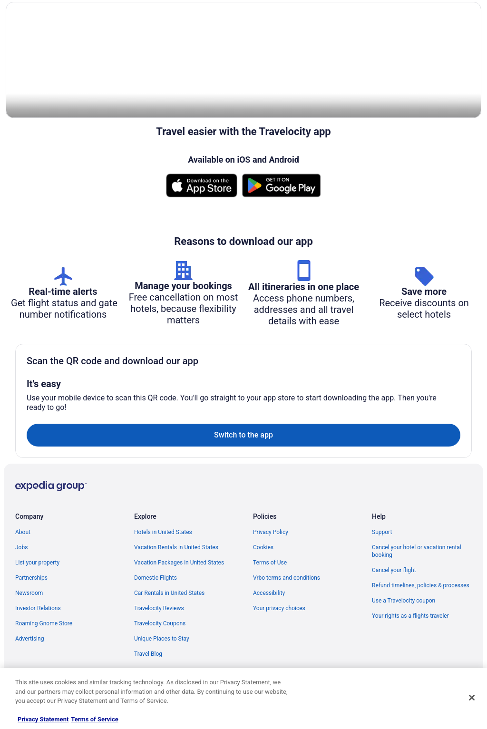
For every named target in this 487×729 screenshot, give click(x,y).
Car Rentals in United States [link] (169, 593)
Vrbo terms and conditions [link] (286, 578)
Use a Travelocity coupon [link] (403, 601)
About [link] (22, 532)
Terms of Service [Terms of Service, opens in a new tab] (94, 719)
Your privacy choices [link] (279, 608)
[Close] (471, 697)
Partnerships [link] (31, 578)
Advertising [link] (29, 639)
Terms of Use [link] (270, 563)
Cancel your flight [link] (394, 570)
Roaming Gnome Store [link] (43, 624)
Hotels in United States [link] (163, 532)
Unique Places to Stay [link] (161, 639)
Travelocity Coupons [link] (159, 624)
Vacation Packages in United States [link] (179, 563)
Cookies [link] (263, 547)
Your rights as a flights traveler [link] (410, 616)
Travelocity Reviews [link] (159, 608)
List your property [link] (37, 563)
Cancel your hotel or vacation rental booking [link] (416, 551)
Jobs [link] (21, 547)
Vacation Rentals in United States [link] (176, 547)
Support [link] (382, 532)
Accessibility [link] (269, 593)
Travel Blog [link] (148, 654)
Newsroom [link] (29, 593)
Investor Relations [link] (38, 608)
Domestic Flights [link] (155, 578)
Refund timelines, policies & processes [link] (420, 586)
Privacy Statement (43, 719)
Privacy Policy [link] (270, 532)
